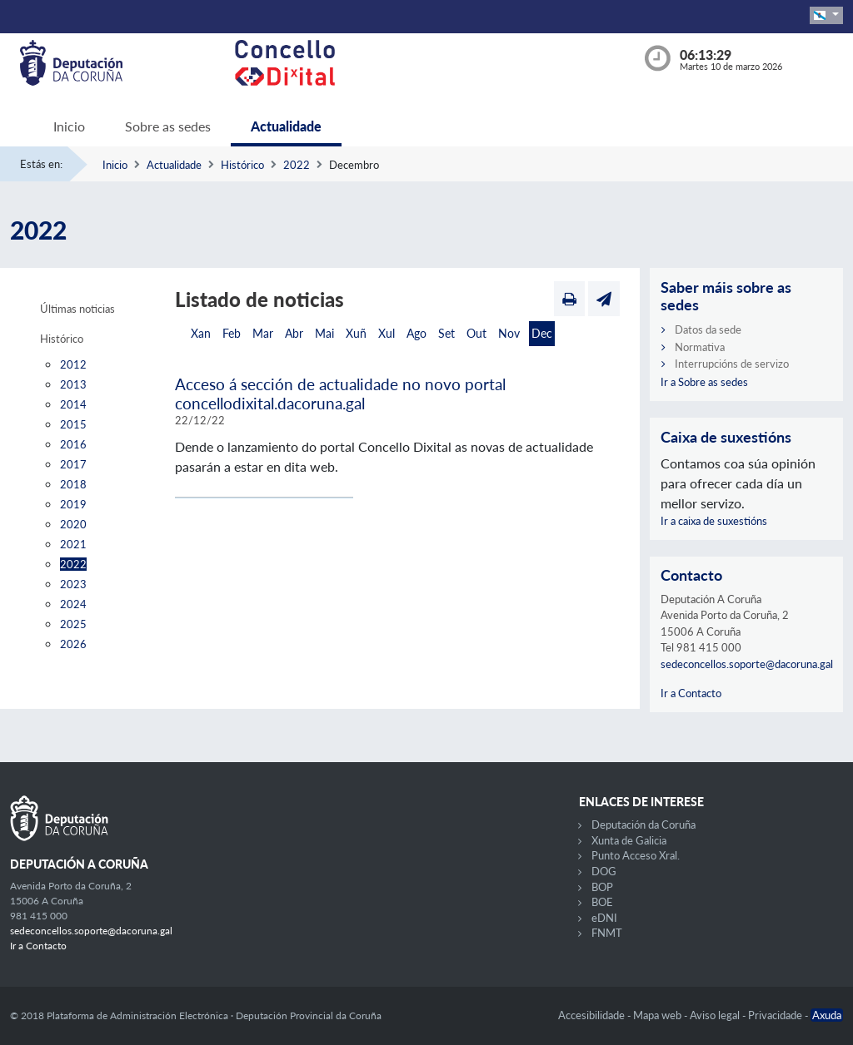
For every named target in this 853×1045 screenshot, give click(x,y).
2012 (73, 364)
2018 (73, 484)
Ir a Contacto (691, 693)
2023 (73, 584)
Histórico (242, 164)
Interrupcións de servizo (732, 363)
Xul (386, 333)
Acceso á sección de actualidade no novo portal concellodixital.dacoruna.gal (340, 393)
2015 (73, 424)
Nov (509, 333)
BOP (602, 887)
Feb (231, 333)
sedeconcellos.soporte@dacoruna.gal (747, 664)
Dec (541, 333)
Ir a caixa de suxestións (714, 520)
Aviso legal (716, 1015)
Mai (324, 333)
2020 (73, 524)
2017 (73, 464)
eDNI (604, 917)
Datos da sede (708, 329)
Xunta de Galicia (628, 840)
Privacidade (776, 1015)
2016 (73, 444)
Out (476, 333)
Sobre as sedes (168, 126)
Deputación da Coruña (643, 824)
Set (446, 333)
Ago (416, 333)
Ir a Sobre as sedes (704, 382)
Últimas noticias (77, 308)
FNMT (606, 932)
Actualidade (286, 126)
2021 (73, 544)
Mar (262, 333)
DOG (603, 871)
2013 (73, 384)
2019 (73, 504)
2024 (73, 604)
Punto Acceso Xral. (635, 855)
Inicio (69, 126)
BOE (602, 902)
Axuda (826, 1015)
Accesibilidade (592, 1015)
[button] (826, 15)
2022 (296, 164)
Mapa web (658, 1015)
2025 (73, 624)
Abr (294, 333)
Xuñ (356, 333)
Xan (201, 333)
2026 (73, 644)
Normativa (700, 347)
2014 (73, 404)
